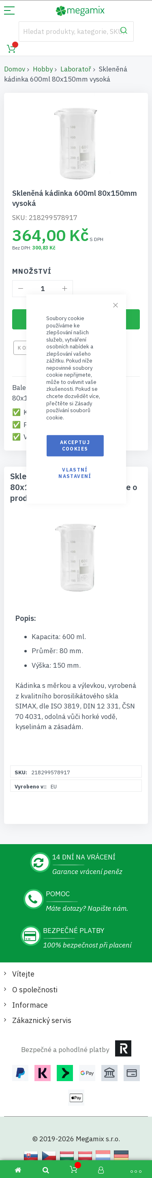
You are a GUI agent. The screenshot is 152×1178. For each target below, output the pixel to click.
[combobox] (76, 31)
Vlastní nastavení (74, 472)
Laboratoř (75, 69)
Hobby (43, 69)
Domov (14, 69)
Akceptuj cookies (75, 445)
